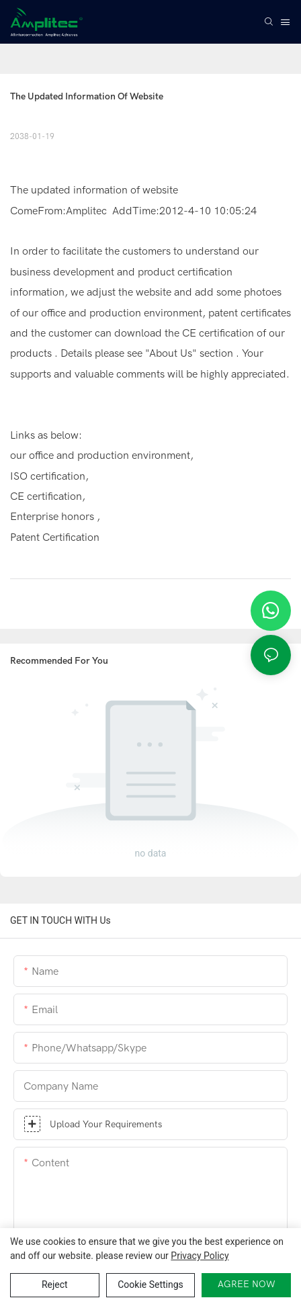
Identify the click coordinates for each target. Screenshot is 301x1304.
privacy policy (199, 1255)
